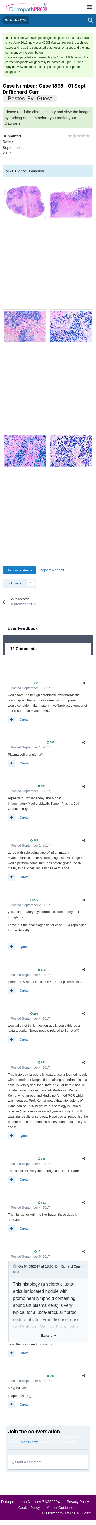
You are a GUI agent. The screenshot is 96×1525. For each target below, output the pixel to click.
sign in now (29, 1442)
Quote (24, 719)
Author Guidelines (61, 1508)
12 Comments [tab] (23, 649)
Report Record (51, 570)
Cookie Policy (29, 1508)
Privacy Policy (78, 1502)
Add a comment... (28, 1462)
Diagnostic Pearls (19, 570)
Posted (30, 688)
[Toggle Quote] (15, 1266)
